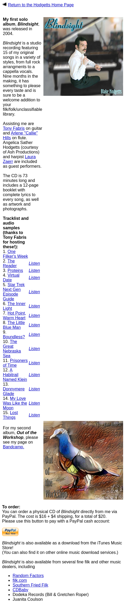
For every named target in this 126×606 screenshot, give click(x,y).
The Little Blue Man (14, 325)
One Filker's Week (15, 254)
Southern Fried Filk (30, 585)
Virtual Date (11, 277)
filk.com (20, 580)
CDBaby (20, 590)
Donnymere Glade (14, 391)
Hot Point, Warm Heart (14, 315)
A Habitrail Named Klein (15, 375)
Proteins (15, 270)
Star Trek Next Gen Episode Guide (14, 291)
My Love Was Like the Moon (15, 403)
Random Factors (28, 575)
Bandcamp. (13, 447)
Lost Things (10, 415)
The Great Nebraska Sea (12, 348)
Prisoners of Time (15, 362)
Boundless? (14, 337)
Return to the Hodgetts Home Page (41, 5)
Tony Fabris (14, 128)
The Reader (10, 263)
